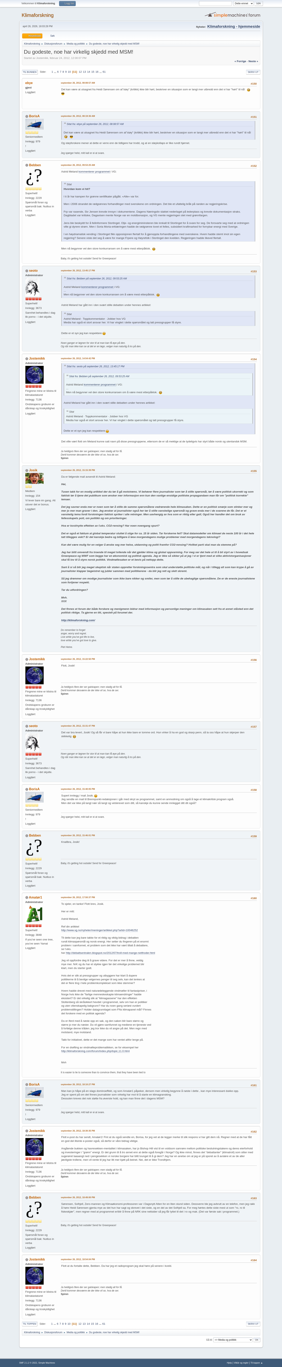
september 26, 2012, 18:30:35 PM (78, 1131)
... (55, 71)
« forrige (240, 61)
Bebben (35, 165)
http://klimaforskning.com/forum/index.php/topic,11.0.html (95, 1051)
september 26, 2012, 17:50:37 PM (78, 897)
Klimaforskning (38, 15)
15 (92, 71)
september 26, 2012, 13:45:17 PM (78, 270)
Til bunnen (30, 72)
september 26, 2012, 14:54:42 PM (78, 358)
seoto (33, 270)
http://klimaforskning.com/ (78, 620)
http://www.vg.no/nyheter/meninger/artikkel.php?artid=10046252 (99, 930)
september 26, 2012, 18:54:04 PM (78, 1259)
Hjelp (229, 1363)
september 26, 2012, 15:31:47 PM (78, 726)
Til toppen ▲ (257, 1363)
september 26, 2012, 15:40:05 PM (78, 789)
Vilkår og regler (241, 1363)
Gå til (209, 1339)
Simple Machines (46, 1363)
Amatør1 (35, 897)
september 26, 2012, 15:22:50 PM (78, 659)
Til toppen (29, 1324)
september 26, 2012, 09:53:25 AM (78, 165)
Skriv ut (253, 72)
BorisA (34, 116)
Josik (33, 470)
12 (80, 71)
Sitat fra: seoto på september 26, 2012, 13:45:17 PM (95, 366)
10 (69, 71)
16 (96, 71)
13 (84, 71)
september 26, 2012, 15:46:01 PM (78, 835)
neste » (253, 61)
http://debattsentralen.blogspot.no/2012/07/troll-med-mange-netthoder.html (110, 952)
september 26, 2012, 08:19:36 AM (78, 116)
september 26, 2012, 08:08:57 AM (78, 83)
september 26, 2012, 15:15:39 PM (78, 470)
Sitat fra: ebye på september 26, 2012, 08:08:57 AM (95, 124)
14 (88, 71)
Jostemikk (37, 358)
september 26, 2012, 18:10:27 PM (78, 1084)
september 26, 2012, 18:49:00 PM (78, 1197)
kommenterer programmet (95, 171)
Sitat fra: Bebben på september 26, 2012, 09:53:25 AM (97, 278)
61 (104, 71)
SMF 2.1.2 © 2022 (28, 1363)
